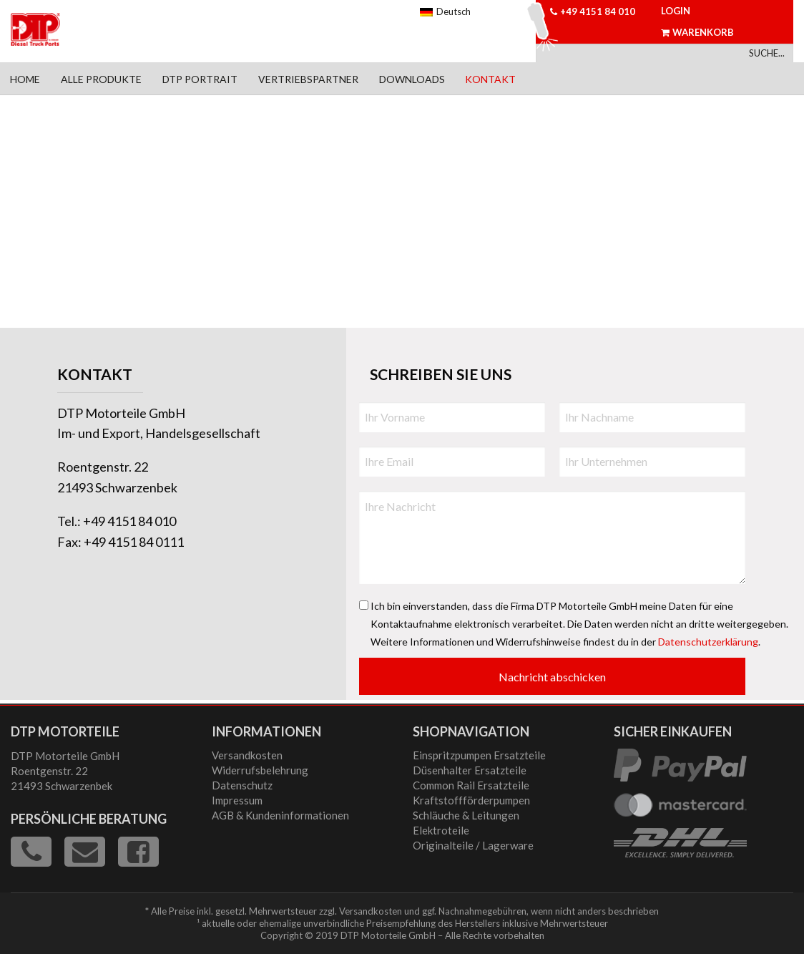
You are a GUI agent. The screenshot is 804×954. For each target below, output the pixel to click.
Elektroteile (441, 830)
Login (675, 10)
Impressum (237, 800)
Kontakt (490, 79)
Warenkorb (697, 32)
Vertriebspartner (308, 79)
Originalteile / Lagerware (473, 845)
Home (25, 79)
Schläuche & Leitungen (466, 815)
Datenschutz (242, 785)
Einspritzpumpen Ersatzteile (479, 755)
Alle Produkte (101, 79)
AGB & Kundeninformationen (280, 815)
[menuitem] (25, 78)
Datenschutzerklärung (708, 642)
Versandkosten (247, 755)
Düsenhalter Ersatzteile (469, 770)
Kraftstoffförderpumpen (471, 800)
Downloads (412, 79)
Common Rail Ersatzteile (471, 785)
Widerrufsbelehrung (260, 770)
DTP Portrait (199, 79)
